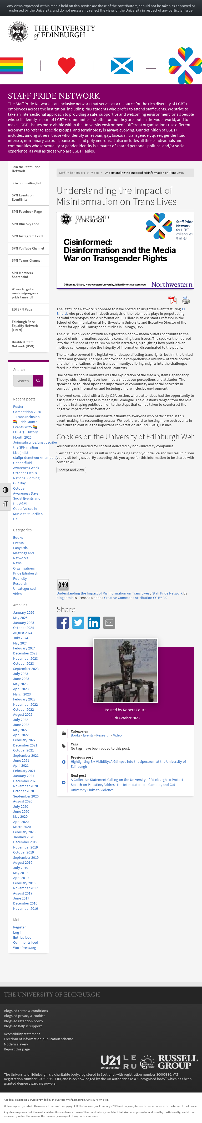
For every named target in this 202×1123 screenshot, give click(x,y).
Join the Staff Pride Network (26, 169)
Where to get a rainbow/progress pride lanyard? (25, 293)
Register (19, 927)
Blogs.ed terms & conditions (26, 1011)
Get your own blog (97, 1099)
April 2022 (21, 735)
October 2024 (23, 628)
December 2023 (25, 653)
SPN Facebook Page (27, 211)
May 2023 (20, 684)
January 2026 (23, 612)
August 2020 (22, 801)
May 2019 (20, 873)
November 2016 (25, 908)
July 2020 (20, 806)
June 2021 (21, 760)
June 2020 (21, 811)
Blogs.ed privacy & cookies (24, 1016)
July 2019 (20, 868)
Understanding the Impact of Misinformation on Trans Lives (103, 593)
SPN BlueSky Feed (25, 224)
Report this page (17, 1049)
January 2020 (23, 837)
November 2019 (25, 847)
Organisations (24, 568)
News (17, 563)
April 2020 (21, 822)
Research (20, 583)
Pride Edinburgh (25, 573)
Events (18, 543)
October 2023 (23, 663)
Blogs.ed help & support (23, 1026)
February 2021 (24, 771)
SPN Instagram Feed (27, 236)
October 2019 (23, 852)
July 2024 (20, 638)
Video (17, 594)
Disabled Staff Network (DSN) (23, 344)
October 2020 (23, 791)
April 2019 (21, 878)
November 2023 (25, 658)
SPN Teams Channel (27, 260)
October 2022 (23, 709)
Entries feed (22, 937)
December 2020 (25, 781)
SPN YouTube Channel (28, 248)
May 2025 (20, 618)
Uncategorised (24, 588)
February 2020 (24, 832)
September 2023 (26, 669)
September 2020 (26, 796)
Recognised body (151, 1079)
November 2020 (25, 786)
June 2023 (21, 679)
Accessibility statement (22, 1034)
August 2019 (22, 862)
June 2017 (21, 898)
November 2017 (25, 888)
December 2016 (25, 903)
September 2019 (26, 857)
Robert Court (134, 709)
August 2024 (22, 633)
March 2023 (22, 694)
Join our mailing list (26, 183)
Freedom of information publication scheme (38, 1039)
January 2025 (23, 623)
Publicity (20, 578)
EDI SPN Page (22, 309)
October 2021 (23, 750)
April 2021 (21, 765)
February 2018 (24, 883)
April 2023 (21, 689)
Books (18, 537)
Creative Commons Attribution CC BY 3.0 (135, 598)
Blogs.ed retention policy (23, 1021)
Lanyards (20, 548)
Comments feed (25, 942)
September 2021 (26, 755)
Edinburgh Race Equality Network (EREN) (25, 325)
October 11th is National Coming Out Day (26, 478)
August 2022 (22, 714)
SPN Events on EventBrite (22, 197)
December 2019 (25, 842)
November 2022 (25, 704)
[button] (63, 623)
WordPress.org (24, 948)
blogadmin (65, 598)
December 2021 (25, 745)
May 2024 (20, 643)
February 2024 (24, 648)
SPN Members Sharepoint (22, 275)
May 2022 (20, 730)
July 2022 (20, 720)
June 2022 (21, 725)
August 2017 (22, 893)
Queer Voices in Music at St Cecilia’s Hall (28, 513)
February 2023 (24, 699)
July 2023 (20, 674)
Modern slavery (16, 1044)
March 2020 (22, 827)
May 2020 (20, 816)
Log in (18, 932)
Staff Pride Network (54, 96)
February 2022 (24, 740)
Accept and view (71, 470)
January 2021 (23, 776)
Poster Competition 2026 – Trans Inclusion (27, 411)
